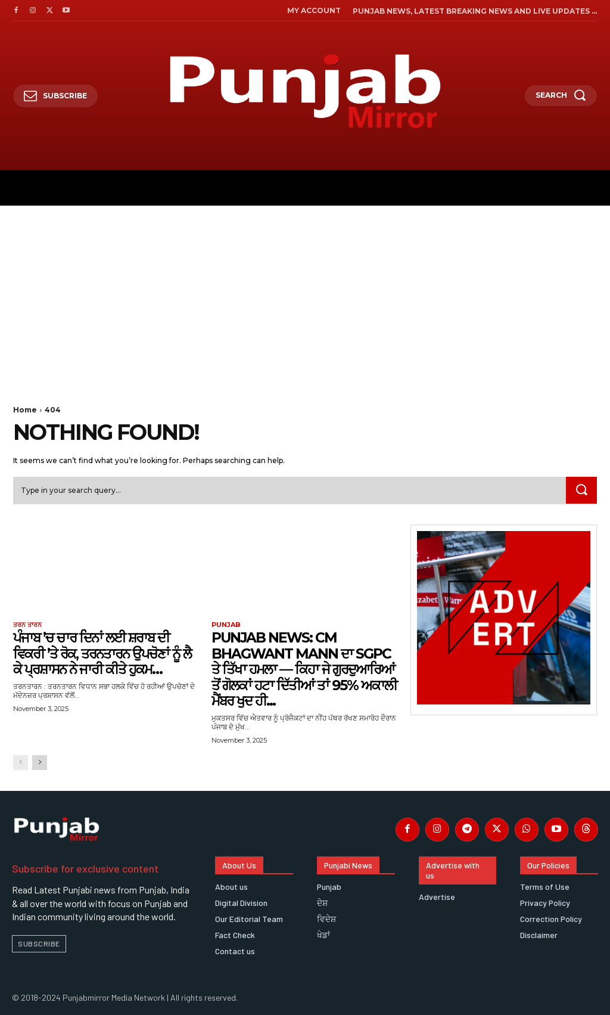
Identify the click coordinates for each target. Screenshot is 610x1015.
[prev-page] (20, 762)
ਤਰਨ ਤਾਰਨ (27, 625)
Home (25, 409)
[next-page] (39, 762)
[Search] (581, 490)
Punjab (226, 625)
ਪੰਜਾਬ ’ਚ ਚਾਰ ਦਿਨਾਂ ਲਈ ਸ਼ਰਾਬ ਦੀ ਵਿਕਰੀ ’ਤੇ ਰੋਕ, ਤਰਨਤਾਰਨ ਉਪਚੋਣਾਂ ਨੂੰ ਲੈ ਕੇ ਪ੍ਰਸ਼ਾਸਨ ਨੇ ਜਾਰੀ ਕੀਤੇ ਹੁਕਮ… (105, 653)
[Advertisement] (305, 295)
